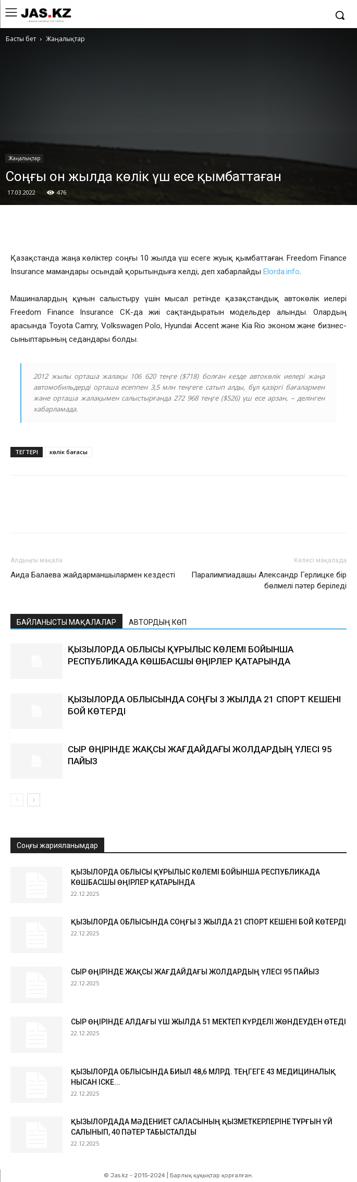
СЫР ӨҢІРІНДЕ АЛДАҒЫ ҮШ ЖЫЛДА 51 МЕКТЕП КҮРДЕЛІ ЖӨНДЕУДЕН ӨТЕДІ (208, 1022)
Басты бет (21, 38)
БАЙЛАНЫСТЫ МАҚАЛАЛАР (66, 622)
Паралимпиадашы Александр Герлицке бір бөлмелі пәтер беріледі (269, 580)
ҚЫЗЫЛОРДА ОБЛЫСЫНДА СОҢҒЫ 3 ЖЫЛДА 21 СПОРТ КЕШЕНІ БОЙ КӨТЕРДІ (208, 922)
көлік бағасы (69, 452)
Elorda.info (281, 271)
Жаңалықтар (65, 38)
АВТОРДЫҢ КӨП (158, 622)
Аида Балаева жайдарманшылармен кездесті (92, 575)
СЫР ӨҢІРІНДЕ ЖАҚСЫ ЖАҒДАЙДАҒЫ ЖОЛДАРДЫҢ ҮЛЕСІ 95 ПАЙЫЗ (195, 972)
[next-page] (33, 799)
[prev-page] (16, 799)
